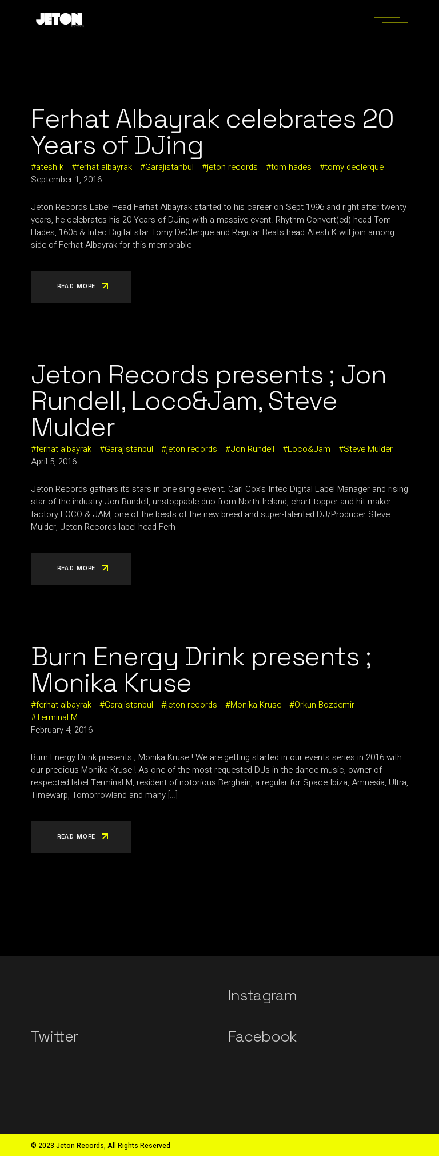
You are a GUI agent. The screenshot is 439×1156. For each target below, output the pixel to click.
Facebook (262, 1036)
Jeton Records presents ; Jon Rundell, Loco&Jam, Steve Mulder (208, 400)
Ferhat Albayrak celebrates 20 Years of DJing (212, 131)
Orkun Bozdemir (324, 704)
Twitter (54, 1036)
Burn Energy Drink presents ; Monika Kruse (201, 669)
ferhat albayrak (104, 167)
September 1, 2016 (66, 179)
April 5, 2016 (54, 461)
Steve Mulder (368, 449)
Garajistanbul (169, 167)
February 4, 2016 (62, 730)
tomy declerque (354, 167)
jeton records (232, 167)
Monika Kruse (255, 704)
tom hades (291, 167)
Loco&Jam (309, 449)
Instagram (262, 995)
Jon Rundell (252, 449)
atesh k (49, 167)
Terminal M (57, 717)
